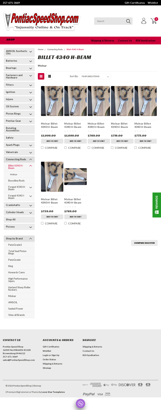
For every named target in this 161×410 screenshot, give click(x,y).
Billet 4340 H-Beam (15, 166)
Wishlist (153, 2)
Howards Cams (16, 272)
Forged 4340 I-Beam (16, 196)
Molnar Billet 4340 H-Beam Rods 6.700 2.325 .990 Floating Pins (121, 125)
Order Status (49, 359)
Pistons (10, 226)
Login (45, 355)
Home (40, 49)
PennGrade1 (15, 244)
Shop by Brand (14, 238)
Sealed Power (15, 308)
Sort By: (74, 76)
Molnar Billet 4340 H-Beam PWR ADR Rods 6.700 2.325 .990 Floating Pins (97, 125)
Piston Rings (13, 113)
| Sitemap (36, 385)
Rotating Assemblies (12, 129)
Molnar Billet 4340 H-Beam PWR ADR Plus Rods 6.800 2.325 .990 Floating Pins (51, 125)
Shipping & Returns (102, 40)
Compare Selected (144, 242)
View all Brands (16, 314)
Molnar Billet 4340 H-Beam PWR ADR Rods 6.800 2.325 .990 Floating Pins (74, 201)
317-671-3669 (11, 2)
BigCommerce (23, 392)
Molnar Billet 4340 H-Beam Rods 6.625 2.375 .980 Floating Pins (51, 201)
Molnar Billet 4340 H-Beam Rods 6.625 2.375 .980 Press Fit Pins (144, 125)
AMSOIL (12, 302)
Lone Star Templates (53, 392)
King (10, 266)
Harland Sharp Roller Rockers (19, 288)
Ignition (10, 91)
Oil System (12, 106)
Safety (9, 137)
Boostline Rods (16, 180)
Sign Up (55, 355)
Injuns (9, 99)
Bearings (11, 67)
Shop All (11, 219)
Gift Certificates (135, 2)
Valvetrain (12, 152)
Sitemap (47, 368)
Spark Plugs (13, 144)
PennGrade (14, 259)
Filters (10, 84)
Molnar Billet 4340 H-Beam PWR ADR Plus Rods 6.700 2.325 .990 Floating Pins (74, 125)
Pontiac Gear (13, 120)
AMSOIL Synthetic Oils (16, 52)
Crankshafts (13, 205)
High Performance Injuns (18, 280)
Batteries (11, 60)
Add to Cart (52, 141)
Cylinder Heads (15, 212)
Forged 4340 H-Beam (17, 188)
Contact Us (125, 40)
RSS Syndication (145, 40)
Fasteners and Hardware (14, 76)
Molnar (13, 174)
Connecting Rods (16, 159)
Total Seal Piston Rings (17, 252)
